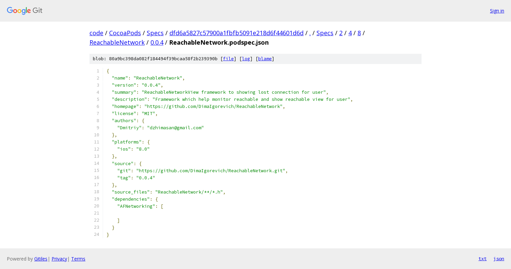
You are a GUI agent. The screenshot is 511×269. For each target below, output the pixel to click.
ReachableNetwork (117, 42)
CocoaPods (125, 33)
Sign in (497, 10)
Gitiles (40, 258)
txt (482, 258)
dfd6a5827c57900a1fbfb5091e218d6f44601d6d (236, 33)
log (246, 59)
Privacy (59, 258)
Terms (78, 258)
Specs (155, 33)
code (96, 33)
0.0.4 (156, 42)
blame (265, 59)
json (498, 258)
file (228, 59)
